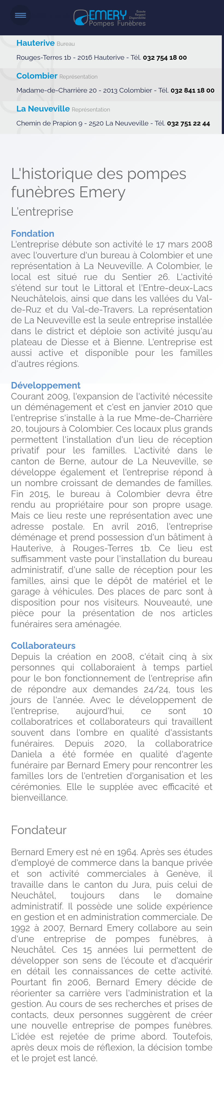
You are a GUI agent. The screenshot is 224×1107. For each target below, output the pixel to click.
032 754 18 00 (165, 57)
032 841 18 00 (192, 90)
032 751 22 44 (188, 123)
